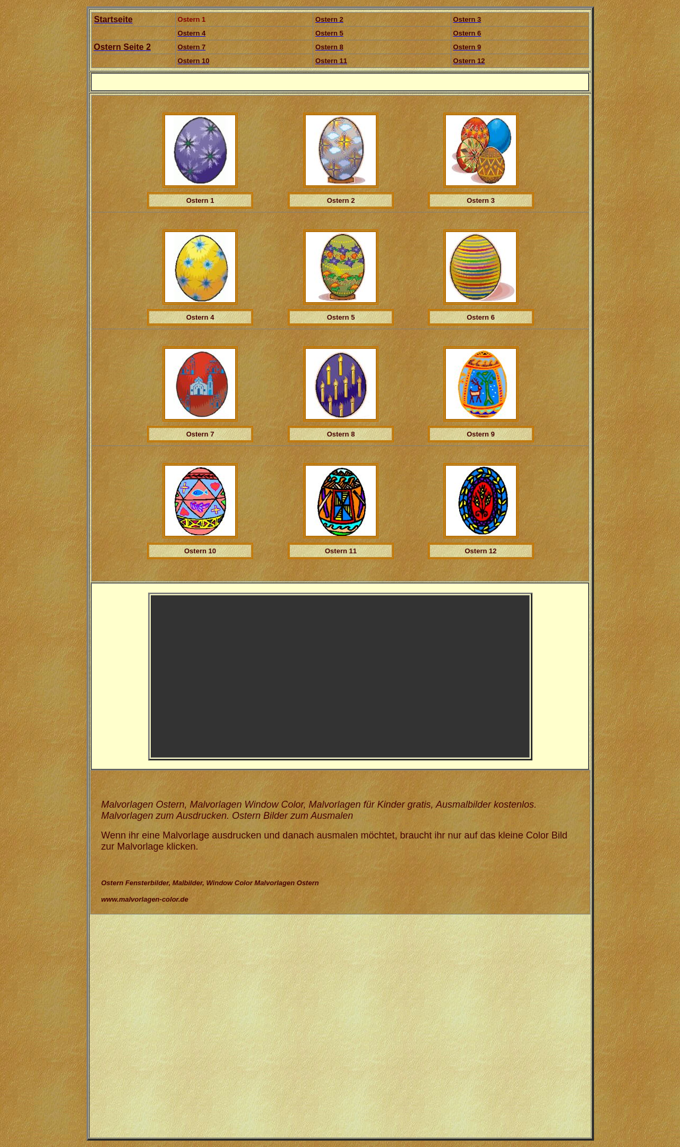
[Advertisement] (248, 676)
